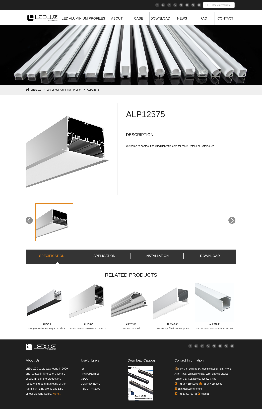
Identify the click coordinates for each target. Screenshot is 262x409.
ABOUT (117, 18)
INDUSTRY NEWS (90, 388)
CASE (138, 18)
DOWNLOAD (160, 18)
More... (57, 393)
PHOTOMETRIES (90, 373)
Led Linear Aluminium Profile (64, 89)
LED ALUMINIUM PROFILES (83, 18)
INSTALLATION (157, 256)
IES (83, 368)
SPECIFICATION (51, 256)
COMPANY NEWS (90, 383)
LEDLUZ (36, 89)
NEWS (182, 18)
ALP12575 (93, 89)
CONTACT (225, 18)
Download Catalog (141, 360)
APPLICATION (104, 256)
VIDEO (84, 378)
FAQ (203, 18)
